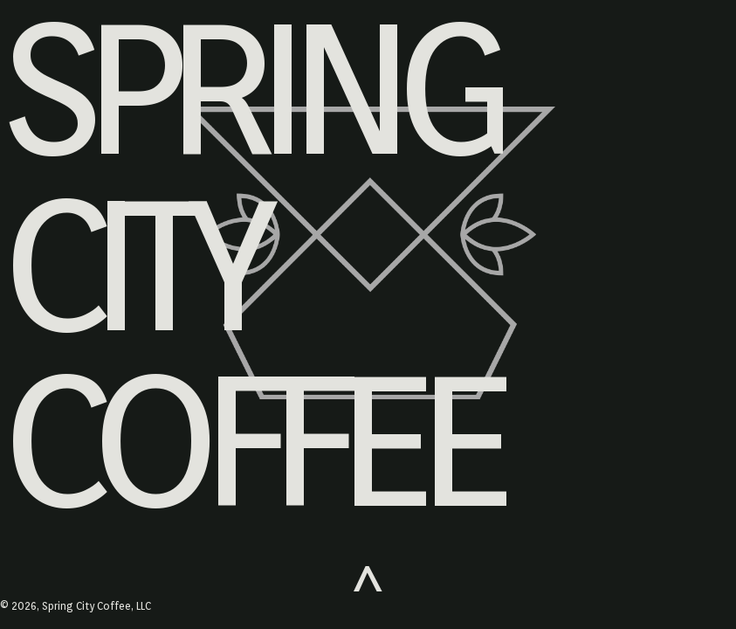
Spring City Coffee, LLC (96, 605)
